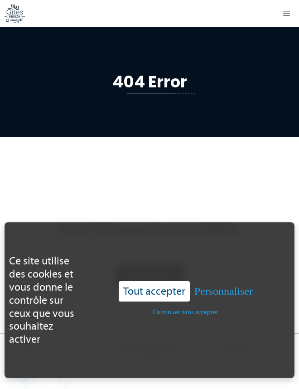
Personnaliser (223, 282)
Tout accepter (154, 282)
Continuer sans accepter (185, 303)
